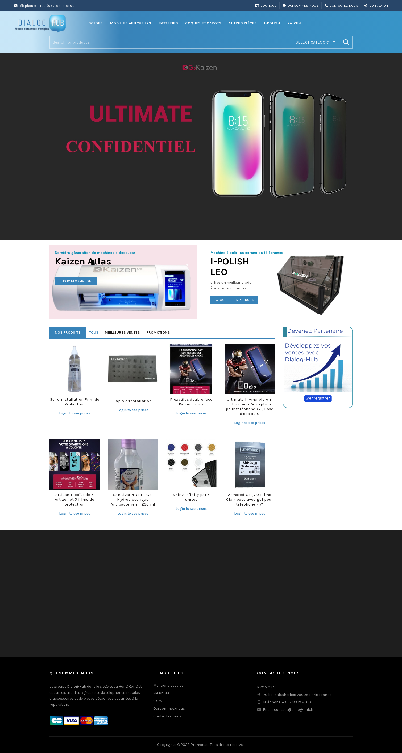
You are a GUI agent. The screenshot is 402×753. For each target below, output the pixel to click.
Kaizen (294, 23)
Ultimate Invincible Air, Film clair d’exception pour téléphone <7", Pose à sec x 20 (249, 406)
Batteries (168, 23)
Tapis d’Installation (133, 401)
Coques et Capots (203, 23)
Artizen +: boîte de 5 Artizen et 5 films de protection (74, 499)
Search (346, 42)
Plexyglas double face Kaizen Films (191, 402)
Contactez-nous (341, 5)
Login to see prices (74, 413)
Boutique (265, 5)
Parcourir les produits (234, 300)
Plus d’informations (76, 281)
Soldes (96, 23)
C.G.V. (157, 701)
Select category (313, 42)
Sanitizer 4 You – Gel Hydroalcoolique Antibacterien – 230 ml (133, 499)
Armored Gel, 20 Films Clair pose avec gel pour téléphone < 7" (249, 499)
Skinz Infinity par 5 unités (191, 497)
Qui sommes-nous (300, 5)
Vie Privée (161, 693)
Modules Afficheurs (130, 23)
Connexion (376, 5)
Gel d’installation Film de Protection (75, 402)
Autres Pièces (243, 23)
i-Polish (272, 23)
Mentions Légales (168, 685)
